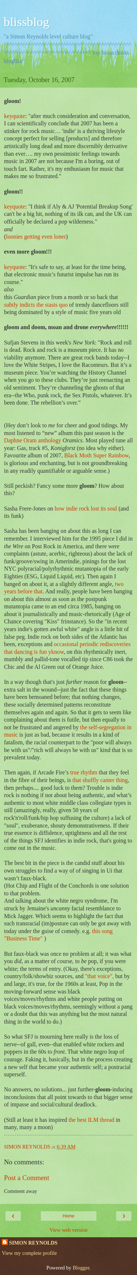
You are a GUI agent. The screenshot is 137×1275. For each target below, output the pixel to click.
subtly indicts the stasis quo (36, 305)
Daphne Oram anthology (33, 440)
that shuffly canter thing (100, 780)
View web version (69, 1230)
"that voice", (100, 976)
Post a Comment (26, 1178)
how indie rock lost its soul (86, 508)
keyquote (14, 116)
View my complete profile (29, 1253)
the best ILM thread (92, 1120)
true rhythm (84, 772)
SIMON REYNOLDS (33, 1243)
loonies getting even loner (36, 236)
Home (68, 1216)
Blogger (81, 1268)
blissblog (26, 22)
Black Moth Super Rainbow (96, 455)
